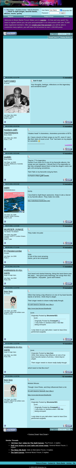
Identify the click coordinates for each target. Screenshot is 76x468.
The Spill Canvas (17, 452)
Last (68, 34)
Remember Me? (66, 10)
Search (66, 16)
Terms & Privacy (41, 463)
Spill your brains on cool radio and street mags (29, 445)
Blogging (27, 16)
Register (10, 16)
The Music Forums (21, 9)
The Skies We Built (18, 450)
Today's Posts (48, 16)
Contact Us (51, 463)
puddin (7, 157)
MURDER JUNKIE (13, 229)
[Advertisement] (25, 57)
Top (74, 463)
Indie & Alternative (33, 9)
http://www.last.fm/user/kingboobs (39, 308)
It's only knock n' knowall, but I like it (40, 304)
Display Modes (65, 37)
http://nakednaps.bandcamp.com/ (39, 201)
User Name (45, 10)
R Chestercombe (13, 251)
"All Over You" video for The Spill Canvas (27, 443)
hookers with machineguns (11, 131)
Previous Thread (34, 434)
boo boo (8, 291)
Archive (69, 463)
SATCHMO (10, 81)
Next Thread (43, 434)
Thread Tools (52, 37)
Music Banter (10, 9)
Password (45, 13)
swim (6, 187)
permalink (68, 77)
